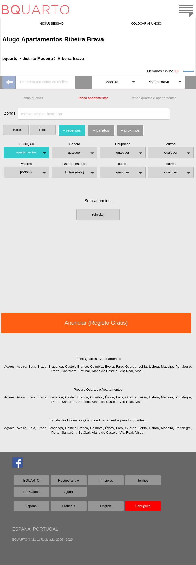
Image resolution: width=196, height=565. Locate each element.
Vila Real (126, 371)
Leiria (143, 366)
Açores (9, 366)
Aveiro (21, 366)
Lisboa (154, 366)
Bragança (56, 366)
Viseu (139, 371)
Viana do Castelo (104, 371)
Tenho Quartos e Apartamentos (98, 359)
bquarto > (11, 58)
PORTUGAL (45, 529)
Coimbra (96, 366)
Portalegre (183, 366)
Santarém (69, 371)
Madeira (167, 366)
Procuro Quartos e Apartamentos (98, 389)
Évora (109, 366)
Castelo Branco (76, 366)
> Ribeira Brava (69, 58)
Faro (119, 366)
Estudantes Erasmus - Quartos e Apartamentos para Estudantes (97, 420)
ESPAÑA (21, 529)
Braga (41, 366)
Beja (31, 366)
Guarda (130, 366)
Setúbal (84, 371)
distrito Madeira (37, 58)
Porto (55, 371)
